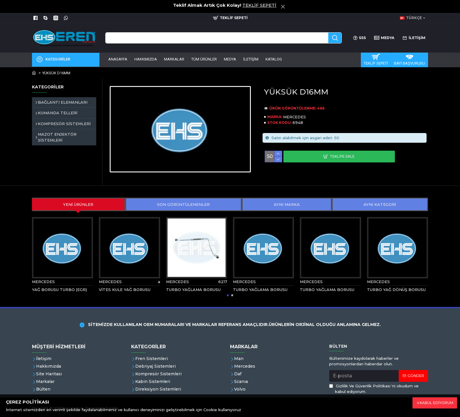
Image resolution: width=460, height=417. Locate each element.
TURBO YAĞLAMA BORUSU (193, 289)
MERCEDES (294, 117)
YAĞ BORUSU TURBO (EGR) (59, 289)
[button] (228, 295)
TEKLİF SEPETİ (259, 5)
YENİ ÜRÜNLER (78, 204)
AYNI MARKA (287, 204)
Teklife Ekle (342, 156)
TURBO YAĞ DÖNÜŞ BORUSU (396, 289)
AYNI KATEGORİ (379, 204)
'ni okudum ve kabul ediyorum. (374, 388)
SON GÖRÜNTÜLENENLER (183, 204)
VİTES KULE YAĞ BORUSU (124, 289)
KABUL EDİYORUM (436, 403)
